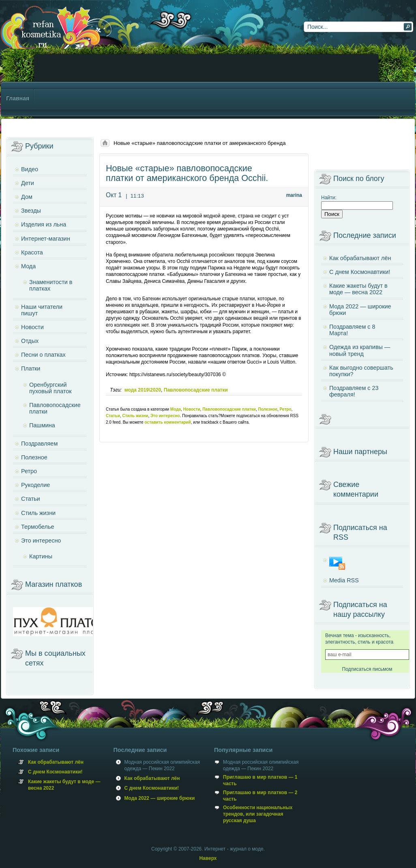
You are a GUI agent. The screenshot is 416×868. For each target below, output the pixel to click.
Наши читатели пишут (41, 310)
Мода (175, 409)
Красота (32, 252)
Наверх (208, 858)
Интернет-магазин (45, 238)
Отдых (30, 341)
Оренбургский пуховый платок (50, 387)
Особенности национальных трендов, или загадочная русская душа (257, 814)
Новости (191, 409)
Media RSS (344, 580)
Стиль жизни (135, 416)
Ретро (286, 409)
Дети (27, 183)
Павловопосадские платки (196, 390)
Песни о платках (43, 354)
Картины (40, 556)
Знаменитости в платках (50, 285)
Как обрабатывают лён (360, 258)
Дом (26, 197)
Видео (29, 169)
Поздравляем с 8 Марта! (352, 329)
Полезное (267, 409)
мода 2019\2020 (142, 390)
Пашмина (42, 425)
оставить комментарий (167, 422)
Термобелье (37, 526)
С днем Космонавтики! (359, 272)
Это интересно (165, 416)
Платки (30, 368)
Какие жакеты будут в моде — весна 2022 (358, 288)
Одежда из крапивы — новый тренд (359, 350)
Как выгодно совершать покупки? (361, 370)
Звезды (31, 210)
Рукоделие (35, 485)
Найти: (329, 197)
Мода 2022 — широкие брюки (360, 309)
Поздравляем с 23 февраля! (353, 391)
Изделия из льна (43, 224)
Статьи (113, 416)
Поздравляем (39, 443)
